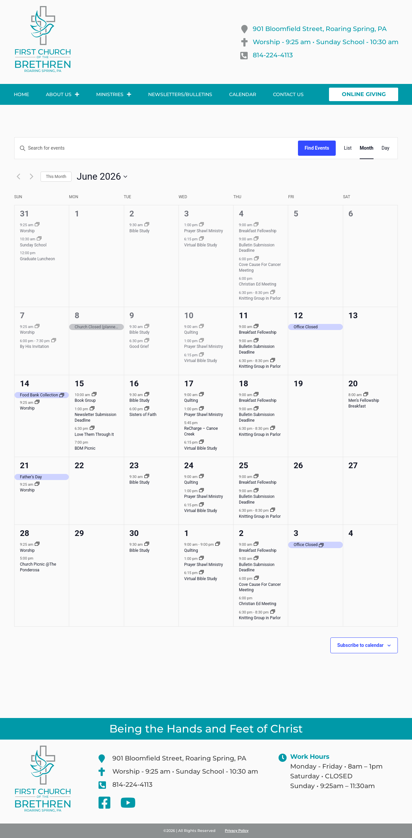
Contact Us (288, 94)
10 (189, 315)
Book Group (85, 400)
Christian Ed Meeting (257, 284)
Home (21, 94)
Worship (27, 231)
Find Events (317, 148)
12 (298, 315)
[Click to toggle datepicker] (102, 176)
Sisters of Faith (143, 414)
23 (134, 465)
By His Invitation (34, 346)
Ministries (113, 94)
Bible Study (140, 231)
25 (243, 465)
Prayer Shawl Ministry (203, 231)
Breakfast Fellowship (257, 231)
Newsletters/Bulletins (180, 94)
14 (24, 383)
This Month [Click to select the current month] (56, 176)
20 (353, 383)
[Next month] (31, 177)
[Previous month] (18, 177)
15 (79, 383)
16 (134, 383)
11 (243, 315)
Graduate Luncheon (37, 259)
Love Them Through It (94, 434)
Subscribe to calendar (360, 645)
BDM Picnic (85, 448)
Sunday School (33, 245)
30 (134, 533)
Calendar (242, 94)
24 (189, 465)
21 (24, 465)
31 (24, 213)
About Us (62, 94)
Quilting (191, 332)
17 (189, 383)
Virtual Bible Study (200, 245)
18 (243, 383)
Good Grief (139, 346)
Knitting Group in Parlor (260, 298)
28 (24, 533)
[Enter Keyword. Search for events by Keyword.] (156, 148)
